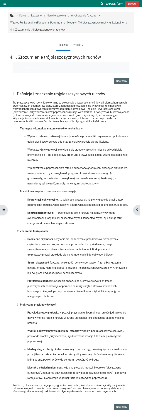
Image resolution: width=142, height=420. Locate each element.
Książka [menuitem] (63, 44)
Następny (121, 80)
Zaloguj (132, 3)
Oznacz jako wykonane (29, 67)
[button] (102, 3)
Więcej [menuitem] (77, 44)
